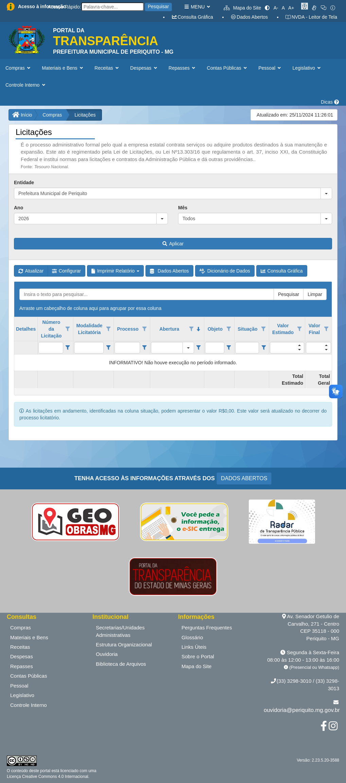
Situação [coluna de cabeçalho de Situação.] (247, 329)
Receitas (20, 647)
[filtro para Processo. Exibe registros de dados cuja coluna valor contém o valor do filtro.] (127, 347)
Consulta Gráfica (192, 17)
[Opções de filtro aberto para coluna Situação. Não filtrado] (263, 329)
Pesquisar (158, 6)
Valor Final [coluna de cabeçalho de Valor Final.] (314, 329)
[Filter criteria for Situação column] (263, 347)
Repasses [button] (183, 68)
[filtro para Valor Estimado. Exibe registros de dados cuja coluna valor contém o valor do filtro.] (287, 347)
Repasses (21, 666)
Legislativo (22, 695)
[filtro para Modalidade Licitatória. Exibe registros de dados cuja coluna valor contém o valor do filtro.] (89, 347)
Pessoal (19, 686)
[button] (326, 193)
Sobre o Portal (197, 656)
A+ (291, 8)
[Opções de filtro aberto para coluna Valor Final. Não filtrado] (326, 329)
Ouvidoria (107, 654)
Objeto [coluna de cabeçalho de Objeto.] (215, 329)
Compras (52, 115)
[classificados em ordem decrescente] (198, 329)
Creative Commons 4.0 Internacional (54, 776)
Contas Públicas (28, 676)
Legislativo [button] (307, 68)
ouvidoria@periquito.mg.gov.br (302, 710)
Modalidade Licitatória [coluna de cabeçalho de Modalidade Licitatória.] (89, 329)
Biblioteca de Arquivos (121, 664)
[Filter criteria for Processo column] (144, 347)
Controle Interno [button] (26, 85)
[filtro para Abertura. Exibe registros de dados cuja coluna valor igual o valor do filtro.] (167, 347)
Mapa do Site (242, 8)
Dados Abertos (249, 17)
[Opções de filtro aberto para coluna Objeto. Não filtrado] (228, 329)
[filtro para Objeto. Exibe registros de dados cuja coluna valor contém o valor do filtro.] (214, 347)
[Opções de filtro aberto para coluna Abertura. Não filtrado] (191, 329)
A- (276, 8)
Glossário (192, 637)
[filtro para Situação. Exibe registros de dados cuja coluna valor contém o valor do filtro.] (247, 347)
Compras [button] (18, 68)
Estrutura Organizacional (124, 644)
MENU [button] (197, 7)
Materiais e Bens (29, 637)
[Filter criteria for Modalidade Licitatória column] (108, 347)
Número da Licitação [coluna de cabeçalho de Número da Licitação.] (51, 328)
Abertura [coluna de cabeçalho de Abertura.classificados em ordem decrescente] (169, 329)
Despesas (21, 656)
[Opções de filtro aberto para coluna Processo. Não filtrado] (144, 329)
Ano (18, 207)
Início (22, 115)
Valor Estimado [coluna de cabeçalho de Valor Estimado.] (283, 329)
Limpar (315, 294)
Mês (182, 207)
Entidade (24, 182)
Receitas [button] (107, 68)
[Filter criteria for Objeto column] (228, 347)
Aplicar (173, 243)
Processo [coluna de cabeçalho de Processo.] (128, 329)
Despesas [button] (144, 68)
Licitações (85, 115)
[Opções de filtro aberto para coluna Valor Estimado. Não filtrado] (300, 329)
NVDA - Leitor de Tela (311, 17)
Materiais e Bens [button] (63, 68)
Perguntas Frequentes (206, 627)
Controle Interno (28, 705)
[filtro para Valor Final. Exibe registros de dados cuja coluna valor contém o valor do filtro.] (318, 347)
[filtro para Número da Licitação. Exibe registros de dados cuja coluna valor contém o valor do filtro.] (50, 347)
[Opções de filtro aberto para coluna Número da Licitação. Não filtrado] (67, 329)
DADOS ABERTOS (244, 478)
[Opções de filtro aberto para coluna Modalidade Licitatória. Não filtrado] (108, 329)
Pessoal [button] (270, 68)
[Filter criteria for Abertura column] (198, 347)
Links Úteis (193, 647)
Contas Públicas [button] (227, 68)
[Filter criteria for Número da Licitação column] (67, 347)
